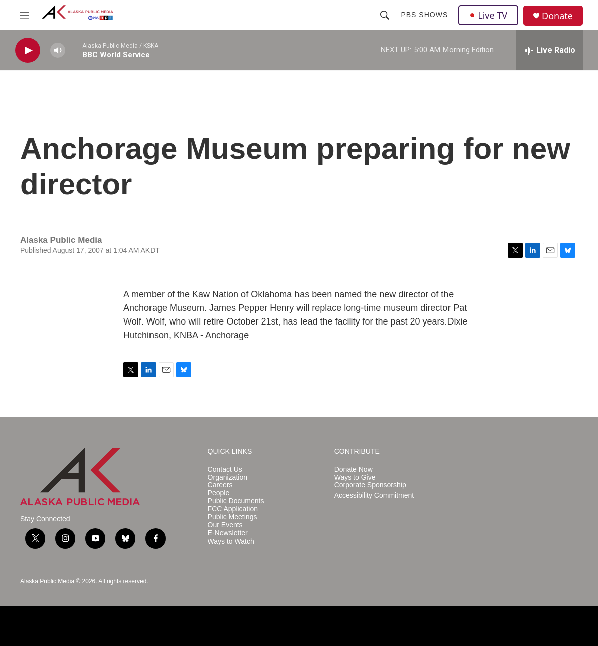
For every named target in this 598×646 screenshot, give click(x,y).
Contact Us (225, 469)
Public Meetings (232, 517)
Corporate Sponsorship (370, 485)
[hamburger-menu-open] (24, 15)
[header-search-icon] (384, 15)
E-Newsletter (228, 533)
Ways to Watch (231, 541)
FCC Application (233, 509)
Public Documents (236, 501)
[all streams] (549, 50)
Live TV (488, 15)
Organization (227, 477)
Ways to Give (355, 477)
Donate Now (353, 469)
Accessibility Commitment (374, 495)
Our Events (225, 525)
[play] (28, 50)
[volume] (57, 50)
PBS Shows (424, 15)
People (219, 493)
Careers (220, 485)
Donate (557, 16)
